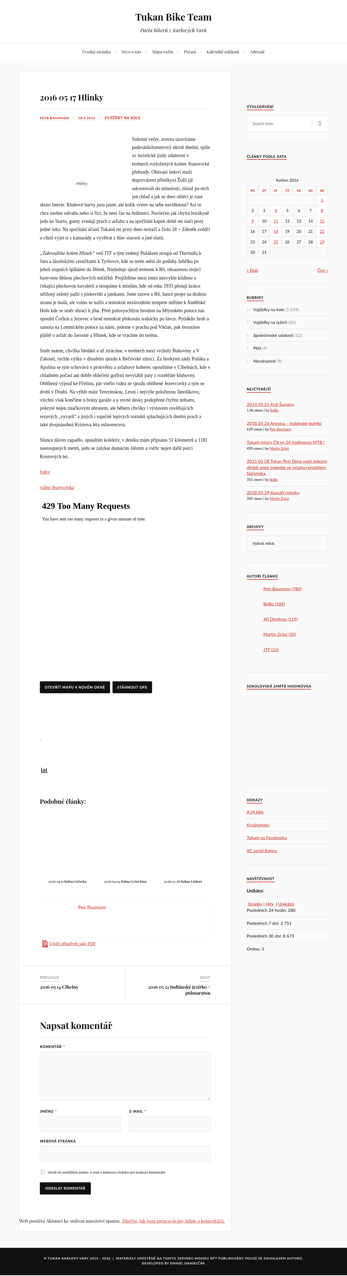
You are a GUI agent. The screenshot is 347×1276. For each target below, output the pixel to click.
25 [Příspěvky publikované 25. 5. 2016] (276, 242)
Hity (270, 903)
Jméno (48, 1111)
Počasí (190, 51)
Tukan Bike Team (173, 16)
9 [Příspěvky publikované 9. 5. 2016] (253, 221)
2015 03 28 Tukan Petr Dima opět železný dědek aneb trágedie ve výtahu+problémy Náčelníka (287, 467)
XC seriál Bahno (262, 850)
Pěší (257, 347)
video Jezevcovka (57, 487)
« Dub (252, 270)
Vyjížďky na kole (125, 118)
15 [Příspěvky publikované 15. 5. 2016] (322, 221)
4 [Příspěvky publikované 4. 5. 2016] (276, 210)
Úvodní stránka (96, 51)
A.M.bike (255, 811)
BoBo (274, 410)
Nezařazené (264, 360)
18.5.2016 (89, 118)
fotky (45, 472)
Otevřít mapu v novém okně (75, 687)
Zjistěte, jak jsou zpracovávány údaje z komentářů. (173, 1222)
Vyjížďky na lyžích (270, 322)
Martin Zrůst (279, 448)
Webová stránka (58, 1142)
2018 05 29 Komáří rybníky (273, 492)
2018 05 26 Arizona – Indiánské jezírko (284, 423)
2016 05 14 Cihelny (59, 987)
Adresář (257, 51)
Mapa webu (162, 51)
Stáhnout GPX (132, 687)
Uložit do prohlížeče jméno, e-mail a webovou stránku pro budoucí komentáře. (107, 1173)
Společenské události (273, 335)
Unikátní (286, 903)
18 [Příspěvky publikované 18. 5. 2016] (276, 231)
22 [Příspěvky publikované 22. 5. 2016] (322, 231)
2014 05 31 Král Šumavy (270, 404)
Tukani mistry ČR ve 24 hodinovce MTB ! (285, 442)
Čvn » (322, 270)
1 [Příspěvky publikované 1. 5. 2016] (322, 200)
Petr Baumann (55, 118)
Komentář (52, 1046)
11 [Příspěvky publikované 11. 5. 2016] (276, 221)
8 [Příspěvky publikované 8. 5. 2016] (322, 210)
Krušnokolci (258, 824)
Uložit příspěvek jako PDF (72, 943)
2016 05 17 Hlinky (87, 95)
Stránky (255, 903)
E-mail (137, 1111)
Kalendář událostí (223, 51)
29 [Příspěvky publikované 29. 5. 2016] (322, 242)
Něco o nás (131, 51)
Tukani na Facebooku (267, 837)
